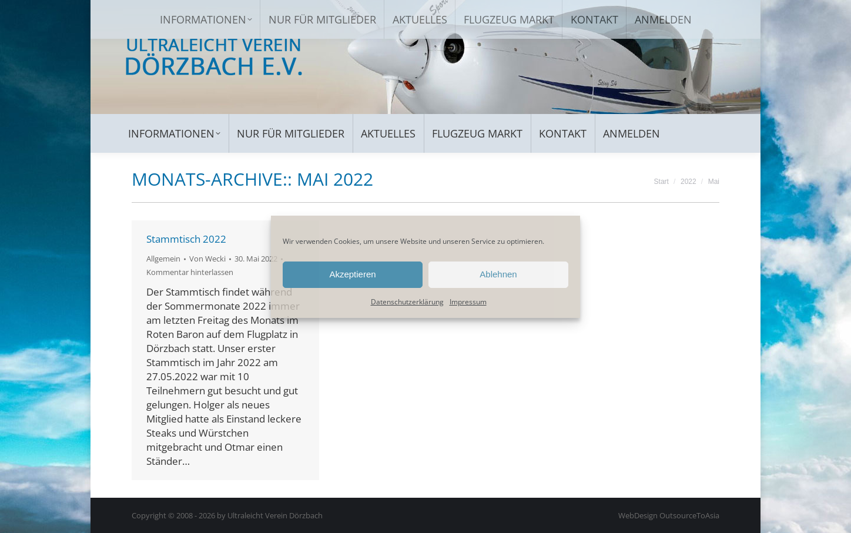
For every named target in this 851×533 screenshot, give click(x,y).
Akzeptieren (352, 274)
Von (207, 258)
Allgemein (163, 258)
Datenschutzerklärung (407, 302)
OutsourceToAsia (689, 515)
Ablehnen (498, 274)
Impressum (468, 302)
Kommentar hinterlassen (189, 272)
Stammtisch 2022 (186, 239)
